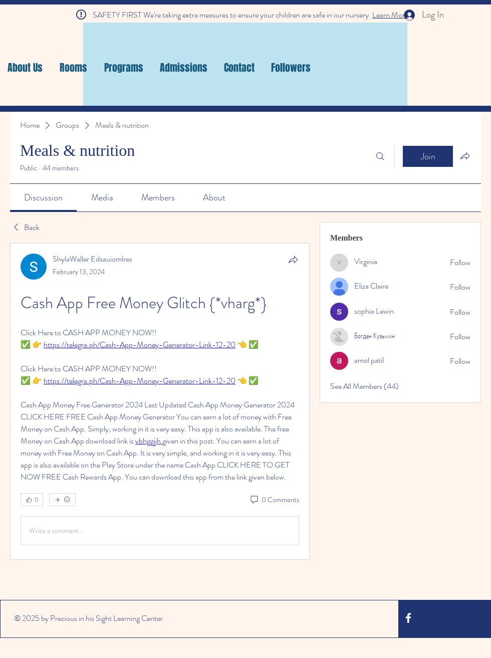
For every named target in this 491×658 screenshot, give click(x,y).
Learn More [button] (390, 15)
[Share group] (465, 156)
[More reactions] (62, 499)
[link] (43, 197)
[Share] (293, 260)
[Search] (380, 156)
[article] (160, 401)
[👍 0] (32, 499)
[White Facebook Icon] (408, 617)
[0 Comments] (274, 500)
